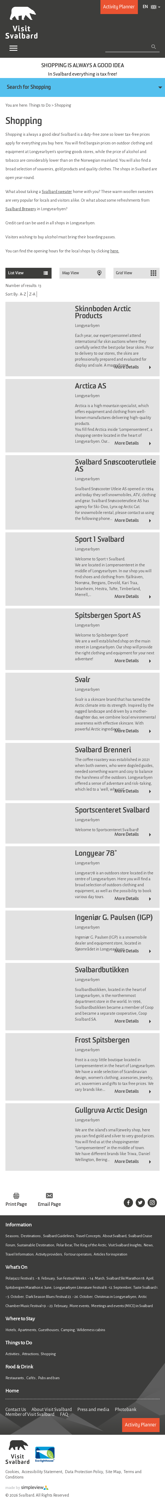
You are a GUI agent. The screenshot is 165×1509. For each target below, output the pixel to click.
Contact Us (15, 1409)
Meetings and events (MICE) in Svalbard (122, 1306)
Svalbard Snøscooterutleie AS (115, 466)
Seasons (12, 1236)
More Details (127, 367)
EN (145, 7)
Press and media (93, 1409)
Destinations (31, 1236)
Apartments (27, 1330)
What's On (16, 1267)
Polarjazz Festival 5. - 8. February (30, 1278)
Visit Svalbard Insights (125, 1245)
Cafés (31, 1378)
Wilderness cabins (91, 1330)
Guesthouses (48, 1330)
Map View (70, 273)
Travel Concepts (88, 1236)
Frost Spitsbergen (102, 1040)
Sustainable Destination (35, 1245)
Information (18, 1224)
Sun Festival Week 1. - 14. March (80, 1278)
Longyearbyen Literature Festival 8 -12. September (92, 1287)
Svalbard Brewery (20, 209)
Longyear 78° (96, 854)
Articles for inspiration (110, 1254)
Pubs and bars (49, 1378)
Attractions (30, 1354)
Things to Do (18, 1342)
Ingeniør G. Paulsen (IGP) (114, 918)
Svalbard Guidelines (58, 1236)
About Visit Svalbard (51, 1409)
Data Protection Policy (84, 1472)
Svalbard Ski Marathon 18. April (129, 1278)
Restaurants (14, 1378)
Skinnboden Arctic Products (103, 313)
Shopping (48, 1354)
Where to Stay (20, 1318)
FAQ (64, 1414)
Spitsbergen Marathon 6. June (28, 1287)
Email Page (49, 1204)
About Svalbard (114, 1236)
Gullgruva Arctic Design (111, 1111)
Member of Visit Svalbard (30, 1414)
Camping (68, 1330)
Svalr (82, 680)
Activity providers (49, 1254)
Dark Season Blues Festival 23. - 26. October (59, 1297)
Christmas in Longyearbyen (115, 1297)
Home (12, 1390)
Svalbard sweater (57, 192)
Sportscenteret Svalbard (112, 810)
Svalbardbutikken (102, 970)
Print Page (16, 1204)
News (148, 1245)
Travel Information (19, 1254)
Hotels (10, 1330)
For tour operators (78, 1254)
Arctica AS (90, 386)
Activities (12, 1354)
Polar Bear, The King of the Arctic (81, 1245)
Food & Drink (19, 1366)
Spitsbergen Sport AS (108, 616)
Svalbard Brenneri (103, 750)
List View (16, 273)
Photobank (126, 1409)
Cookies (12, 1472)
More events (79, 1306)
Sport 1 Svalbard (99, 540)
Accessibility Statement (42, 1472)
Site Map (113, 1472)
